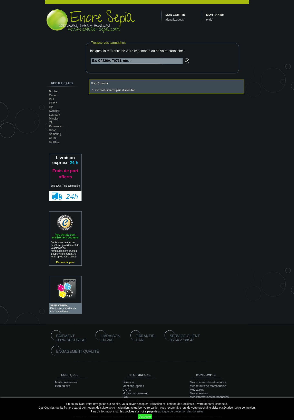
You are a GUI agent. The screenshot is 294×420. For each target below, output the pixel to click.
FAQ (125, 397)
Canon (53, 95)
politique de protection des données (180, 411)
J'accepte (145, 416)
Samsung (55, 134)
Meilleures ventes (66, 382)
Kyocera (54, 110)
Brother (53, 91)
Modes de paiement (135, 393)
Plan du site (62, 386)
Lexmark (54, 114)
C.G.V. (126, 389)
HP (51, 107)
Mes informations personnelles (209, 397)
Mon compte (175, 14)
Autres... (54, 141)
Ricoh (52, 130)
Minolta (53, 118)
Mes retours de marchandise (208, 386)
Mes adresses (199, 393)
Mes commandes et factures (208, 382)
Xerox (53, 138)
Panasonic (55, 126)
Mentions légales (133, 386)
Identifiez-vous (174, 19)
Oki (51, 122)
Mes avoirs (197, 389)
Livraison (128, 382)
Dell (51, 99)
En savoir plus (65, 262)
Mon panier (215, 14)
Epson (53, 103)
